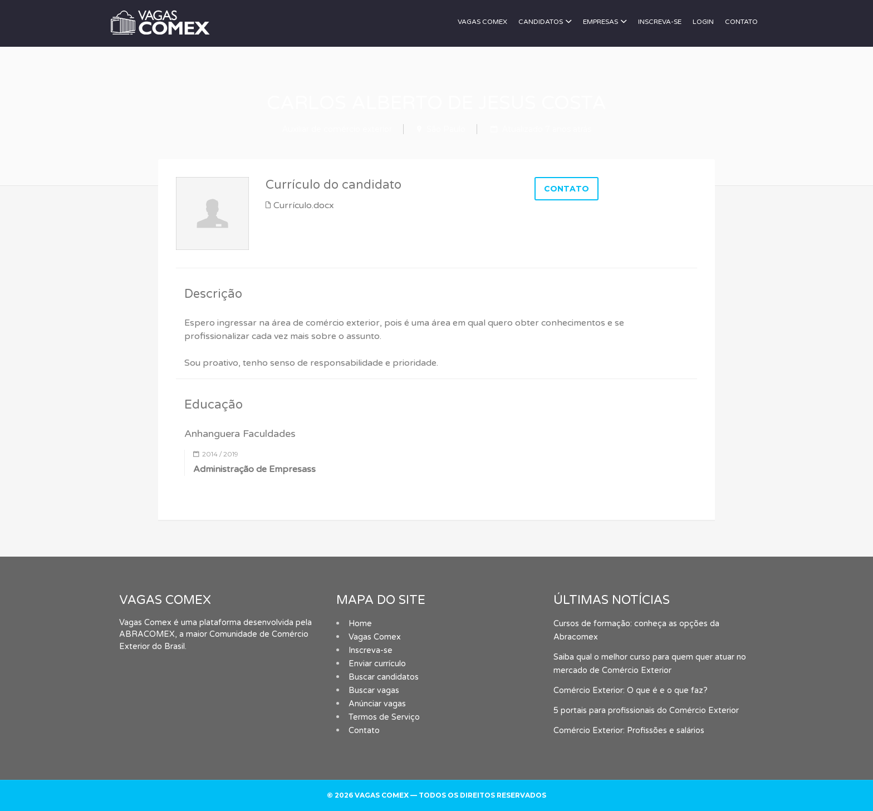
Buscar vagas (374, 690)
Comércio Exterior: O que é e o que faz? (630, 690)
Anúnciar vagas (377, 704)
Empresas (600, 22)
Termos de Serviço (384, 717)
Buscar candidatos (384, 677)
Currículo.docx (303, 205)
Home (360, 623)
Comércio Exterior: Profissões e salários (628, 730)
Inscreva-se (659, 22)
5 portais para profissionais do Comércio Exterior (646, 710)
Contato (741, 22)
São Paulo (445, 129)
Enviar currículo (377, 664)
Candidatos (540, 22)
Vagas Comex (482, 22)
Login (703, 22)
